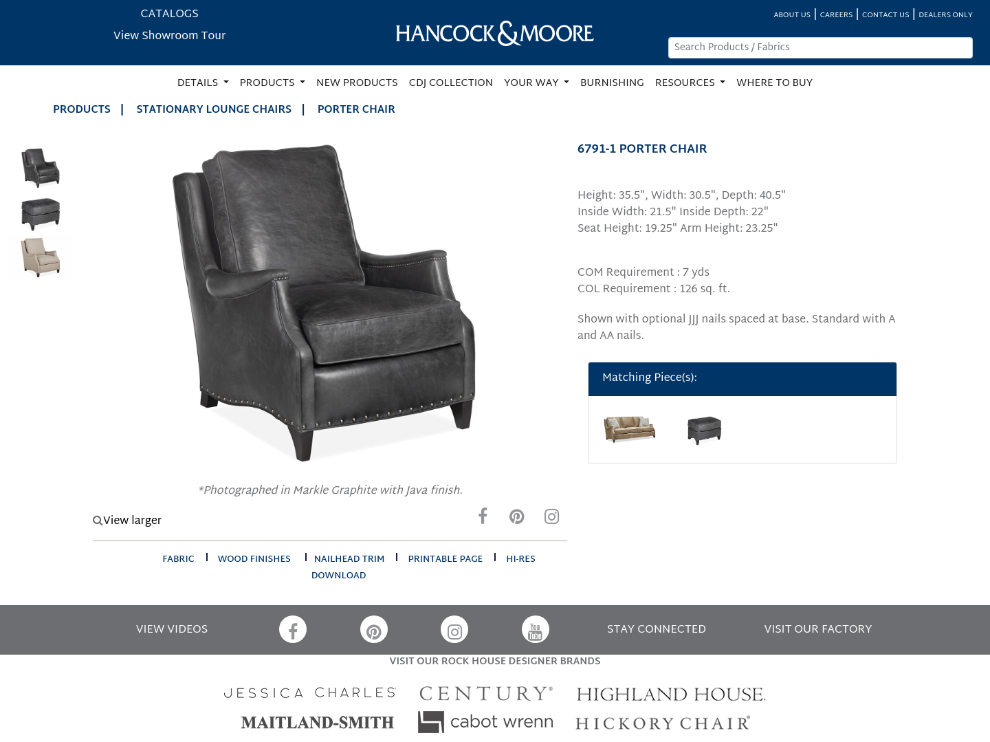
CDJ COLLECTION (451, 83)
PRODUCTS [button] (269, 83)
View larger (127, 522)
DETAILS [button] (199, 83)
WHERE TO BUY (774, 83)
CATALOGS (170, 15)
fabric (178, 560)
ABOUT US (792, 15)
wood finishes (254, 560)
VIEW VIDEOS (172, 630)
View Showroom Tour (169, 37)
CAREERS (836, 15)
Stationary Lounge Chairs (214, 110)
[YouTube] (535, 629)
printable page (445, 560)
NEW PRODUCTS (357, 83)
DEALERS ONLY (945, 15)
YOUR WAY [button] (532, 83)
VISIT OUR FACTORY (818, 630)
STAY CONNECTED (656, 630)
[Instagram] (551, 520)
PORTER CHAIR (356, 110)
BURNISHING (612, 83)
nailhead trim (349, 560)
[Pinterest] (517, 520)
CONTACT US (885, 15)
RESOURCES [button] (686, 83)
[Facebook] (482, 520)
